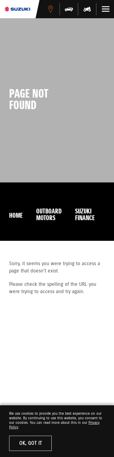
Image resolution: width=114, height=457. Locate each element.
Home (16, 216)
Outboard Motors (49, 215)
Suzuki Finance (85, 215)
